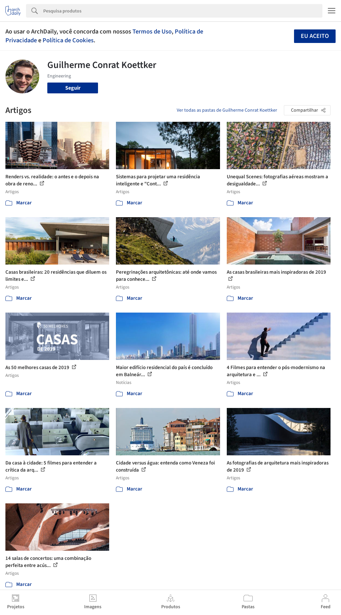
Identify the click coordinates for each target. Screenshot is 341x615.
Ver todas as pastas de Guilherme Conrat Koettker (227, 110)
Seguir (72, 88)
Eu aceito (315, 36)
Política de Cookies (68, 40)
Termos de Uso (152, 31)
